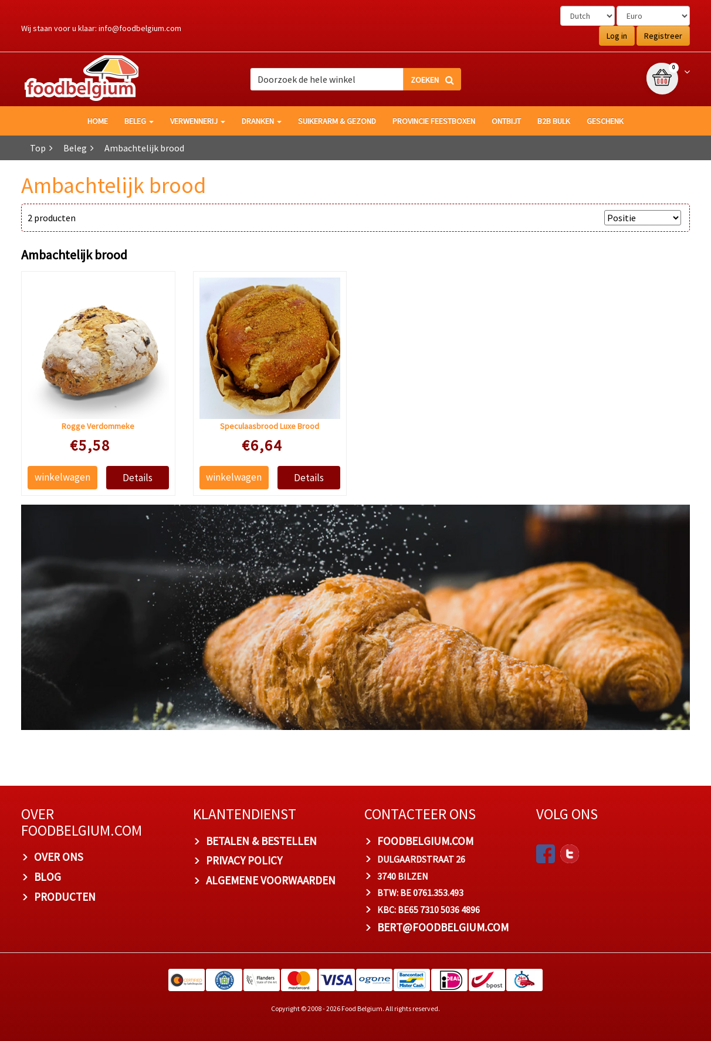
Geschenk (605, 121)
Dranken (262, 121)
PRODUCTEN (65, 897)
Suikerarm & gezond (337, 121)
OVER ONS (58, 857)
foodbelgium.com (425, 841)
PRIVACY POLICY (244, 861)
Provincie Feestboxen (433, 121)
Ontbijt (506, 121)
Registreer (663, 36)
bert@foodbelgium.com (443, 928)
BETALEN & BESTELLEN (261, 841)
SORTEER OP (571, 218)
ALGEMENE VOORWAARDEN (271, 881)
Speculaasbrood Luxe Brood (269, 426)
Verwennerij (197, 121)
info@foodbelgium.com (140, 28)
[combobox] (355, 79)
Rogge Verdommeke (98, 426)
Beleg (139, 121)
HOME (97, 121)
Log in (617, 36)
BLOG (47, 877)
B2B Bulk (553, 121)
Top (38, 148)
